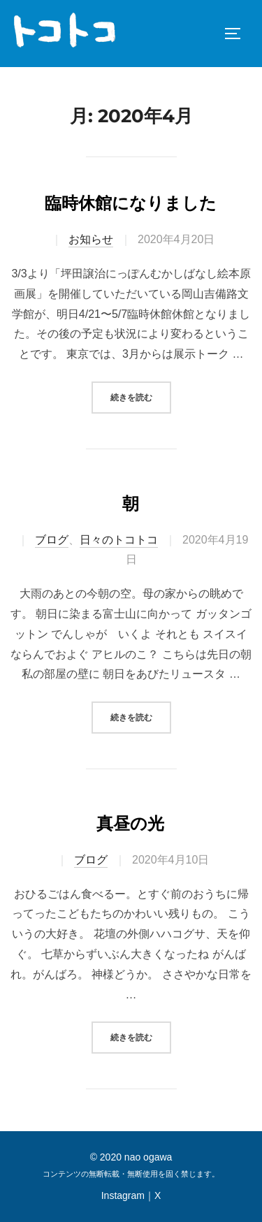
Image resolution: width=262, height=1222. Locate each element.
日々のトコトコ (119, 540)
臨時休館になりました (131, 203)
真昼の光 (130, 823)
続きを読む (140, 395)
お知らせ (90, 239)
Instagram (123, 1195)
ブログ (51, 540)
